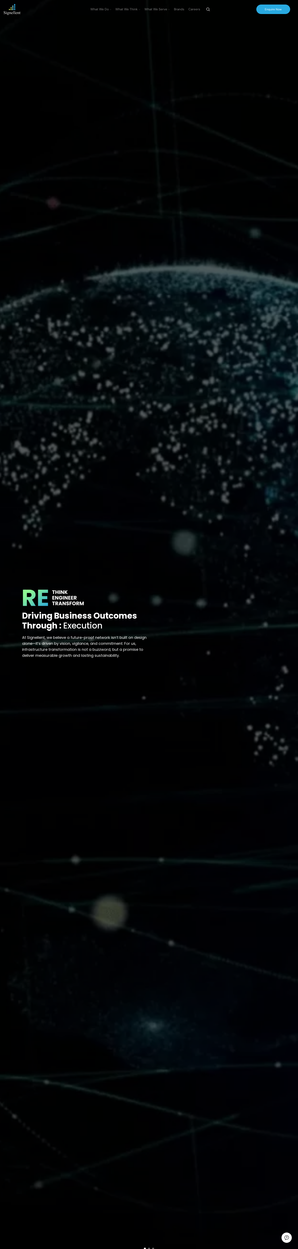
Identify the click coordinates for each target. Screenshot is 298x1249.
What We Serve (157, 9)
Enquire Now (273, 9)
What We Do (100, 9)
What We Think (127, 9)
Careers (194, 9)
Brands (179, 9)
